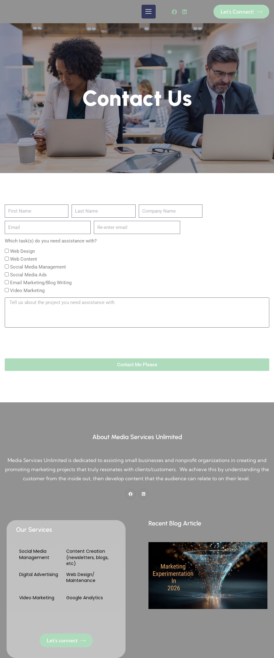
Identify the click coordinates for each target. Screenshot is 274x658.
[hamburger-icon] (149, 12)
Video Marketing (27, 290)
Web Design (22, 251)
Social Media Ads (28, 275)
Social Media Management (38, 267)
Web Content (23, 259)
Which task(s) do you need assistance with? (51, 241)
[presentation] (52, 343)
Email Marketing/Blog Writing (41, 282)
